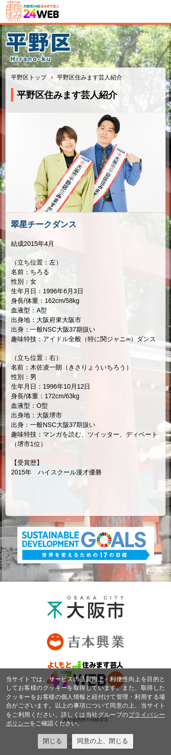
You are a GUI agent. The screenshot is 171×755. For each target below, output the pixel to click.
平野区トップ (29, 77)
